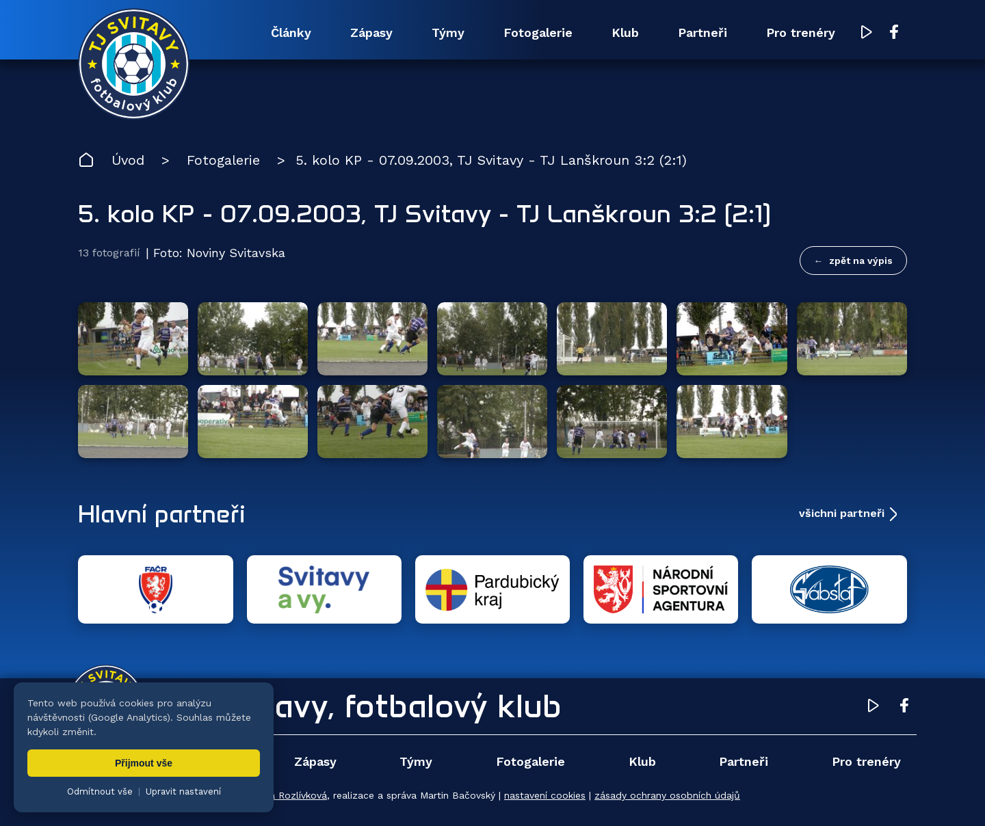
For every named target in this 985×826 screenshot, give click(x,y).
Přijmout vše (143, 763)
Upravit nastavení (183, 791)
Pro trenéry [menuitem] (800, 32)
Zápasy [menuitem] (371, 32)
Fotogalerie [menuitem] (538, 32)
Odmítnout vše (100, 791)
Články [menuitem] (291, 32)
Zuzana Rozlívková (284, 795)
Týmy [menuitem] (448, 32)
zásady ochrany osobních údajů (667, 795)
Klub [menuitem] (625, 32)
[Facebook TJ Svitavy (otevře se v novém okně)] (894, 33)
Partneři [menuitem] (702, 32)
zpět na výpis (861, 260)
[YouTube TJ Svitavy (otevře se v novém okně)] (866, 33)
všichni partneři (841, 513)
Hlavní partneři (162, 513)
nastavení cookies (545, 795)
